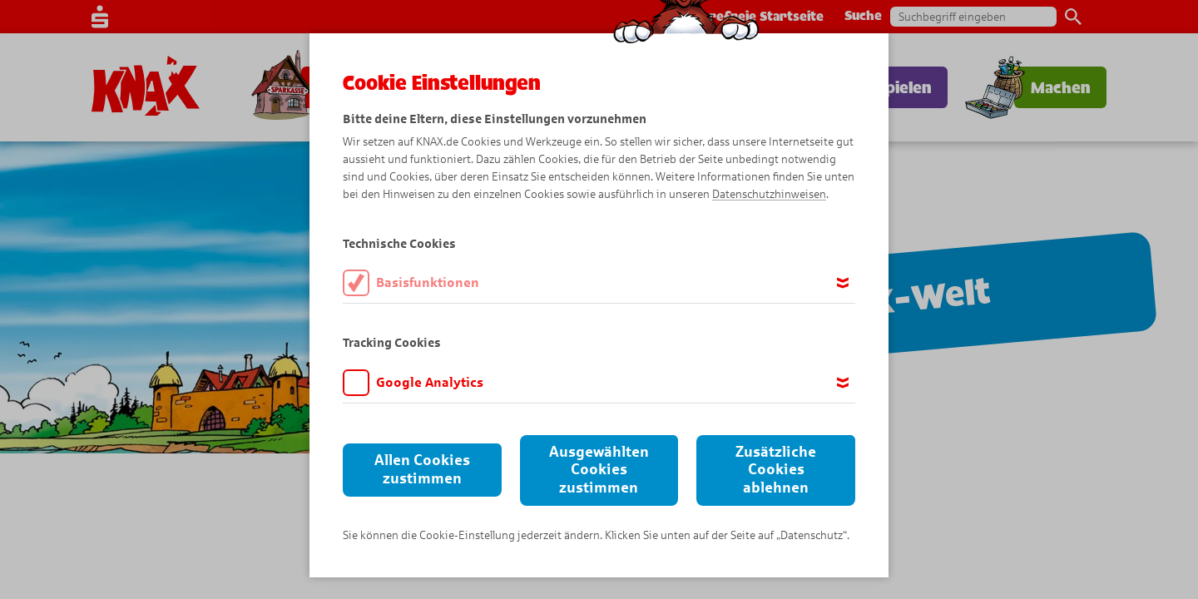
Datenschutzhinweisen (769, 194)
